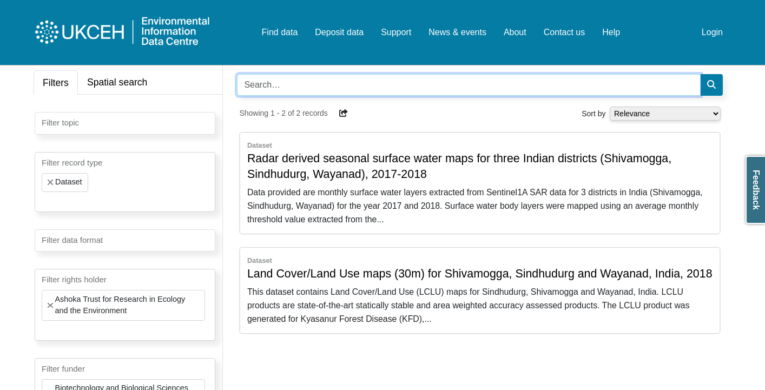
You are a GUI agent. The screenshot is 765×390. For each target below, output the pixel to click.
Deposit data (339, 32)
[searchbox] (45, 122)
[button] (343, 113)
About (515, 32)
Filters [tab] (56, 82)
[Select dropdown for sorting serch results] (665, 114)
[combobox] (125, 123)
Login (712, 32)
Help (611, 32)
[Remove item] (50, 182)
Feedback (756, 190)
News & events (457, 32)
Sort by (593, 113)
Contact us (564, 32)
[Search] (711, 85)
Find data (280, 32)
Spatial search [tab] (117, 82)
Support (396, 32)
